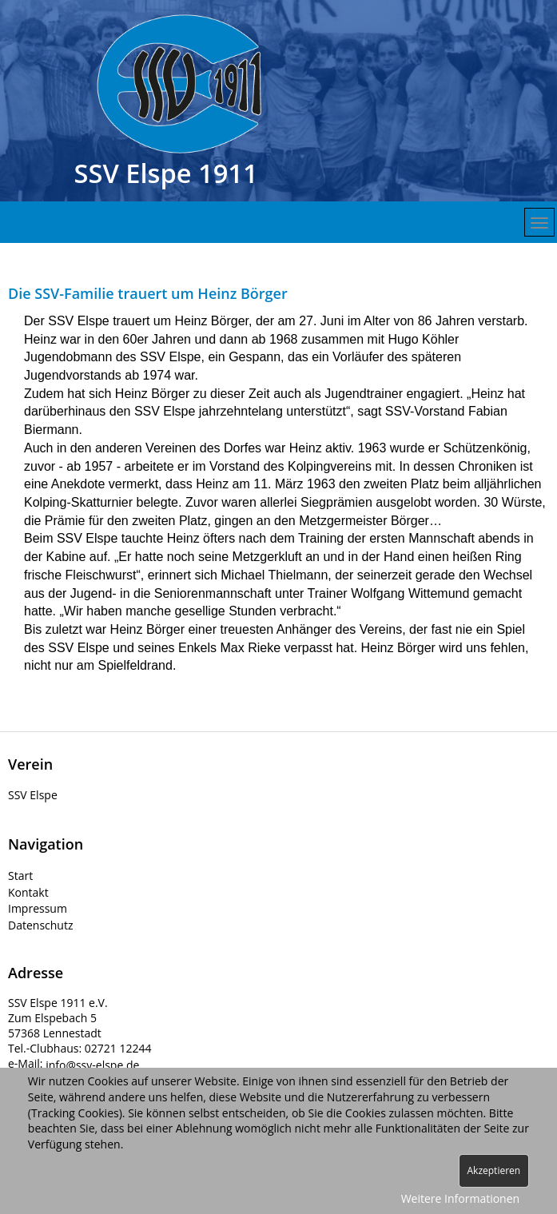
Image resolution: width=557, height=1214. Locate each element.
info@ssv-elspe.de (92, 1065)
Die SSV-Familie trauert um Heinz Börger (148, 293)
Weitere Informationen (460, 1198)
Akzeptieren (494, 1170)
